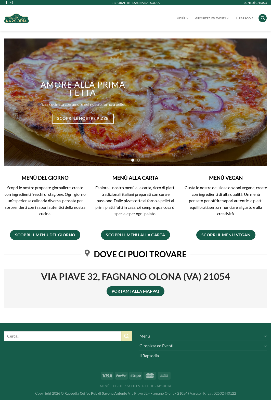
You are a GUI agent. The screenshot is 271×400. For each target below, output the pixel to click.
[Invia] (126, 336)
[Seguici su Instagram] (11, 3)
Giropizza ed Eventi (212, 18)
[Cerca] (263, 18)
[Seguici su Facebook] (6, 3)
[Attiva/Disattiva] (265, 336)
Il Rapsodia (244, 18)
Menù (182, 18)
